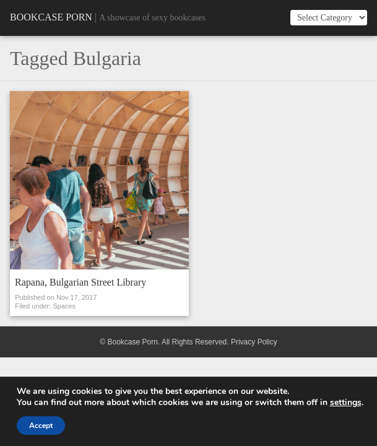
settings (346, 402)
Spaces (64, 306)
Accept (41, 426)
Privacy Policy (254, 342)
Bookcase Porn (51, 17)
